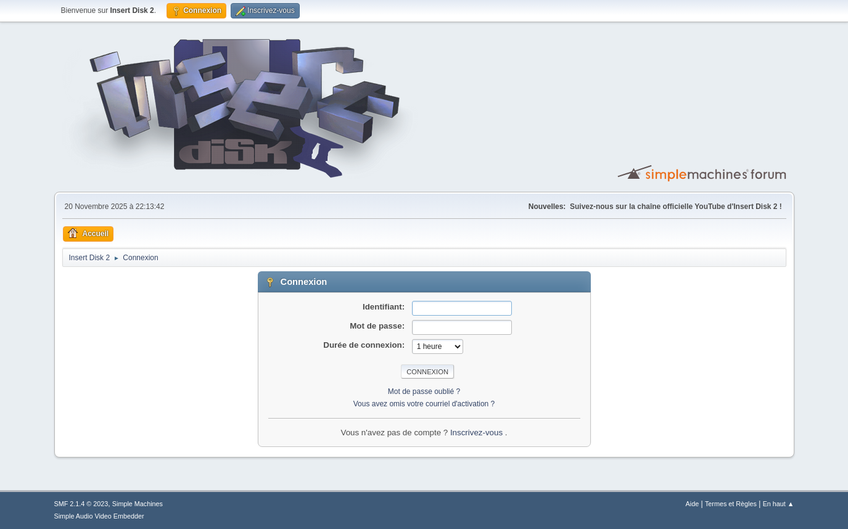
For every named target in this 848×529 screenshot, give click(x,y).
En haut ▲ (778, 503)
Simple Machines (137, 503)
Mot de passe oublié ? (424, 391)
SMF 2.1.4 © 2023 (81, 503)
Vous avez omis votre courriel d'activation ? (424, 404)
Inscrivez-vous (477, 432)
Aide (692, 503)
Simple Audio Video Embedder (99, 516)
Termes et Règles (731, 503)
